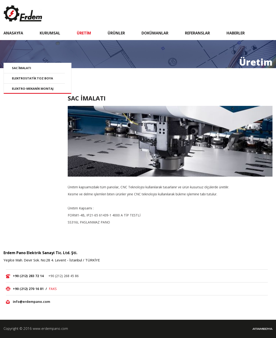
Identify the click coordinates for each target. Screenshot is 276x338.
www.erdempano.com (50, 328)
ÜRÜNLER (116, 33)
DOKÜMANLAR (155, 33)
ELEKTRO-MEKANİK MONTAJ (32, 88)
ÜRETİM (84, 33)
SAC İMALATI (21, 68)
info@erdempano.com (31, 301)
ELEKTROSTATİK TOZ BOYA (32, 78)
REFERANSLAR (197, 33)
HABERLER (235, 33)
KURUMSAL (50, 33)
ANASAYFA (13, 33)
